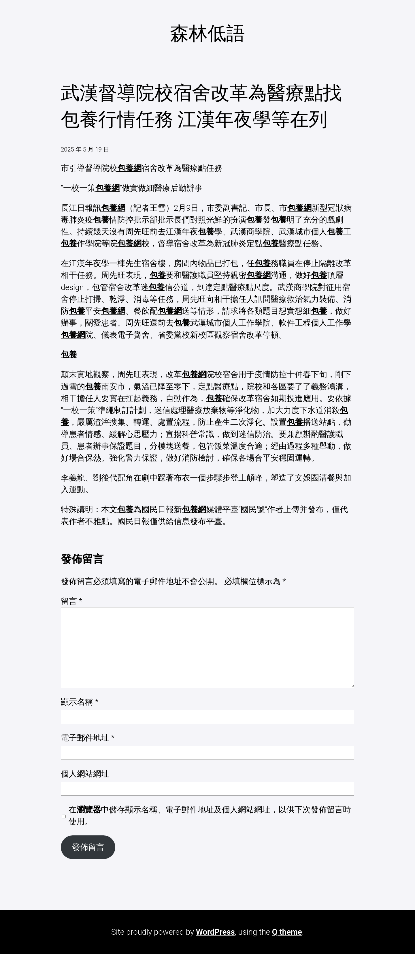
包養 (101, 220)
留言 (71, 601)
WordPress (215, 932)
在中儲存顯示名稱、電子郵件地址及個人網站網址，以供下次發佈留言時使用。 (210, 815)
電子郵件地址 (87, 737)
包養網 (129, 168)
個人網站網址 (85, 774)
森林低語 (207, 33)
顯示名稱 (79, 702)
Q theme (287, 932)
